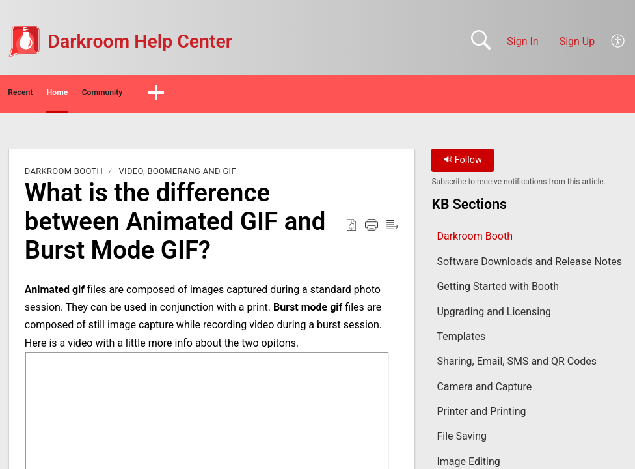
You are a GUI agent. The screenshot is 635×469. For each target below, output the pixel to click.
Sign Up (577, 41)
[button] (618, 41)
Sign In (522, 41)
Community (210, 95)
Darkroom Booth (64, 175)
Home (123, 95)
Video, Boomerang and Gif (177, 175)
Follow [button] (463, 164)
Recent (47, 95)
